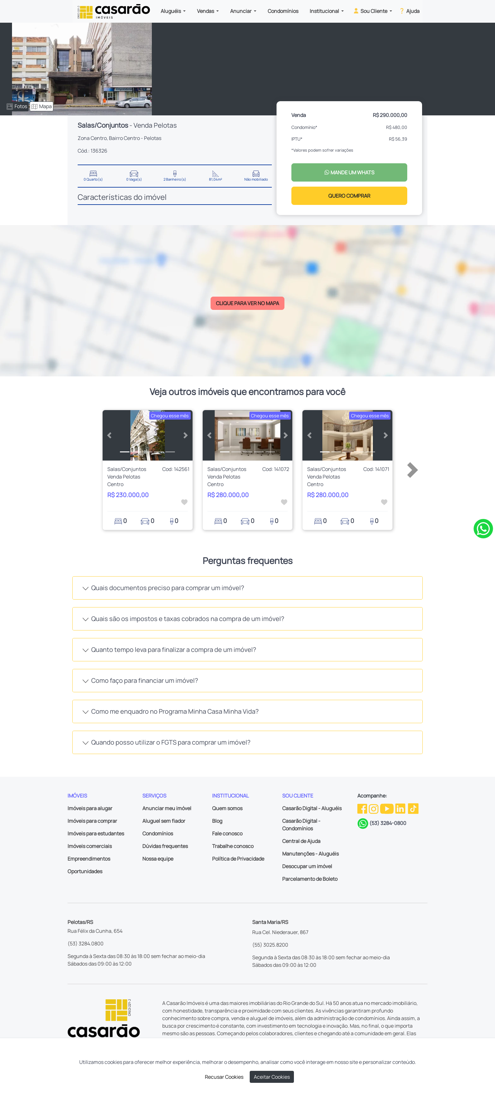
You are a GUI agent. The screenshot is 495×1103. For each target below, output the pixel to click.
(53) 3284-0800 (387, 823)
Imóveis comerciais (90, 846)
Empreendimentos (89, 858)
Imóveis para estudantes (96, 833)
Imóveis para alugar (90, 808)
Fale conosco (227, 833)
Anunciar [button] (241, 11)
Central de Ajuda (301, 841)
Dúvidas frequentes (165, 846)
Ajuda (409, 10)
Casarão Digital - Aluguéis (312, 808)
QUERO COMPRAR (349, 195)
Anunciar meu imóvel (166, 808)
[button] (109, 435)
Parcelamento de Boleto (309, 878)
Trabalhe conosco (232, 846)
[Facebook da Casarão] (362, 808)
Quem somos (227, 808)
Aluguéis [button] (171, 11)
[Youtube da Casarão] (387, 808)
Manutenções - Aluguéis (310, 853)
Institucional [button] (325, 11)
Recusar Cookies (224, 1076)
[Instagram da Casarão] (374, 808)
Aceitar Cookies (272, 1076)
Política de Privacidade (238, 858)
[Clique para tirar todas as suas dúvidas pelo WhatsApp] (483, 528)
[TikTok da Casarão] (413, 808)
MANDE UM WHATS (349, 172)
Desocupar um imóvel (307, 866)
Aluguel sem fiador (163, 820)
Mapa (41, 106)
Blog (217, 820)
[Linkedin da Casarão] (401, 808)
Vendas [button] (206, 11)
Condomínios (283, 11)
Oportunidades (85, 871)
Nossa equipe (157, 858)
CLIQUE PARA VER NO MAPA (247, 303)
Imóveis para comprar (92, 820)
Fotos (17, 106)
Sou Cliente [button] (370, 10)
